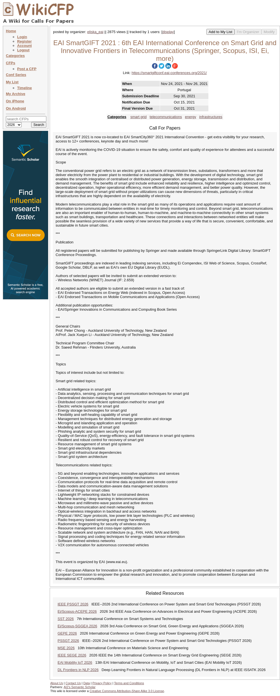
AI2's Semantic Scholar (79, 687)
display (168, 32)
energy (190, 117)
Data (86, 683)
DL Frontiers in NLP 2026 (78, 670)
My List (12, 82)
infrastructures (210, 117)
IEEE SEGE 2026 (72, 655)
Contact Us (73, 683)
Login (22, 37)
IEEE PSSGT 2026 (73, 604)
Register (24, 41)
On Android (16, 108)
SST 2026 (66, 619)
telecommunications (166, 117)
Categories (15, 56)
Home (11, 31)
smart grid (138, 117)
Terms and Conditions (129, 683)
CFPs (10, 63)
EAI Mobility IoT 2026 (75, 662)
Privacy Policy (101, 683)
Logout (23, 50)
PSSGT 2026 (68, 641)
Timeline (24, 88)
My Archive (15, 94)
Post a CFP (27, 69)
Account (24, 45)
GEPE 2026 (67, 633)
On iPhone (15, 101)
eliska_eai (95, 32)
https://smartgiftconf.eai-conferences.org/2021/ (169, 73)
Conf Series (16, 75)
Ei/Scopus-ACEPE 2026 (77, 611)
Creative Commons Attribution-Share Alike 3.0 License (127, 691)
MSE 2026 (66, 648)
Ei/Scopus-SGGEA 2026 (77, 626)
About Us (56, 683)
